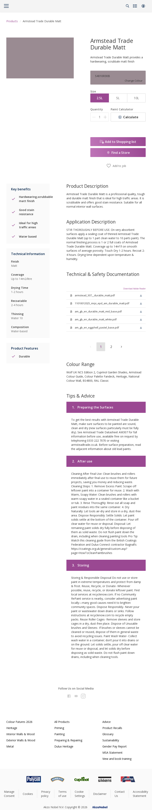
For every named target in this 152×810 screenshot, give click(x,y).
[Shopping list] (135, 6)
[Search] (127, 6)
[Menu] (6, 6)
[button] (143, 6)
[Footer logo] (17, 779)
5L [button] (118, 98)
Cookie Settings (80, 794)
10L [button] (136, 98)
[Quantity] (99, 117)
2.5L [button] (100, 98)
